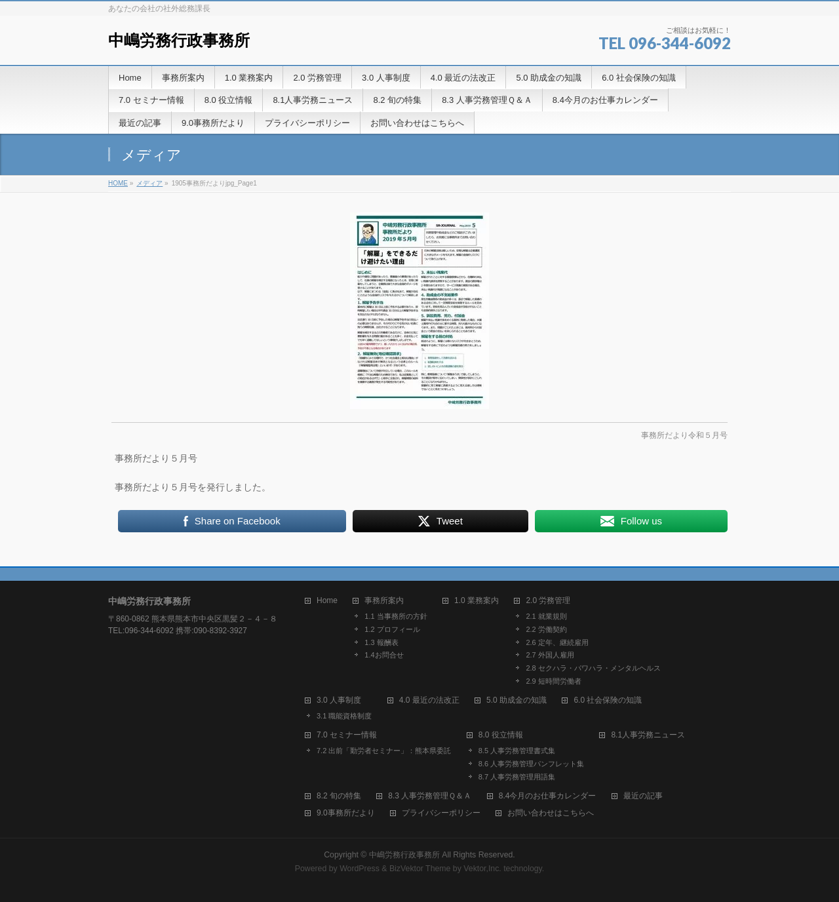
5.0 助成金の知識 (516, 700)
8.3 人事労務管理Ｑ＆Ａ (429, 796)
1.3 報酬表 (381, 642)
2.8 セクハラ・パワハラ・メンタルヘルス (593, 668)
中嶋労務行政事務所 (179, 40)
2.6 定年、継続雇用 (557, 642)
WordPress (360, 868)
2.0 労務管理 (548, 601)
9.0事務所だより (346, 813)
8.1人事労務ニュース (648, 735)
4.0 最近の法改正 (429, 700)
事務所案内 (384, 601)
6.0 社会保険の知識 (608, 700)
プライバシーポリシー (441, 813)
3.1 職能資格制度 (344, 716)
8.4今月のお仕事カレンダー (547, 796)
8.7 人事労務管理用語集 (516, 777)
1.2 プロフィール (392, 629)
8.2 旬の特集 (339, 796)
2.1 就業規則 (546, 616)
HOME (118, 183)
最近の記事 (643, 796)
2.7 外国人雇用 (550, 655)
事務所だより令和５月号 (684, 435)
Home (327, 601)
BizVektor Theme (420, 868)
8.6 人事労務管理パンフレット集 (531, 764)
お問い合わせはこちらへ (550, 813)
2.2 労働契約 (546, 629)
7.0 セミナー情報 (347, 735)
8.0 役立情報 (500, 735)
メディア (149, 183)
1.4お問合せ (383, 655)
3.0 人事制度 (339, 700)
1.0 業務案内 (476, 601)
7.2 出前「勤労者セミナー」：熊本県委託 (384, 751)
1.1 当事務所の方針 (395, 616)
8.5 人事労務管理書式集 (516, 751)
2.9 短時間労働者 (553, 681)
